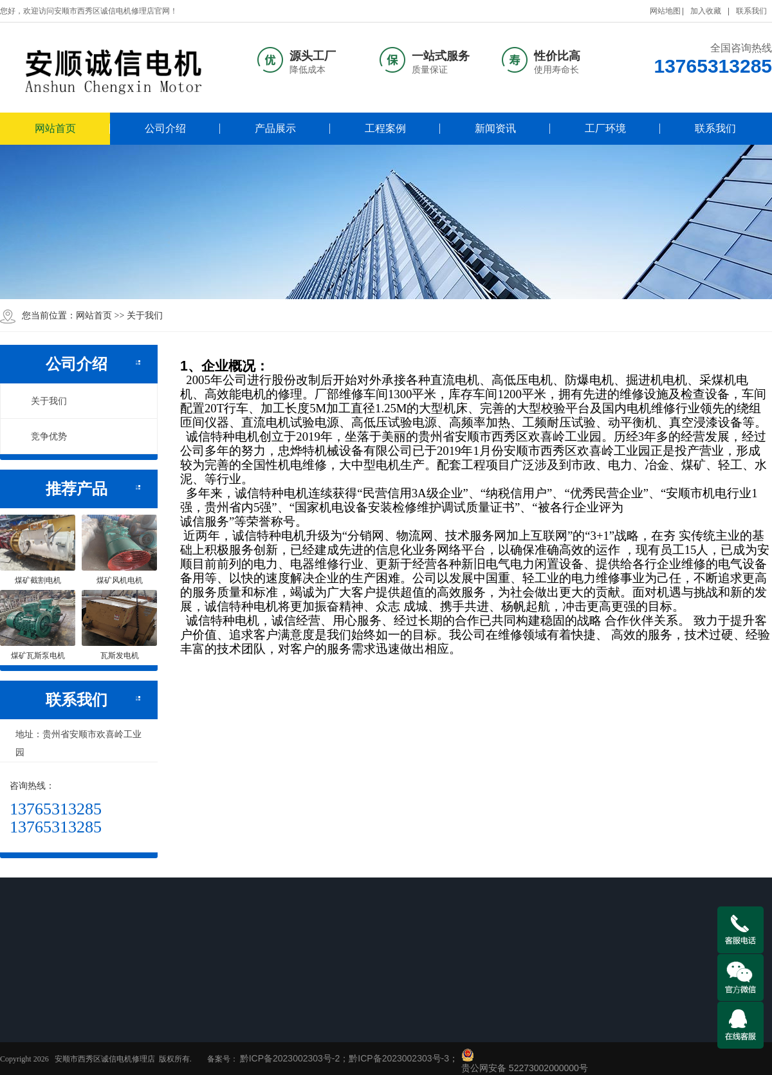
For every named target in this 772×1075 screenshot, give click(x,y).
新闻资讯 (495, 128)
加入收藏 (705, 10)
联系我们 (751, 10)
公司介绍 (165, 128)
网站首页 (55, 128)
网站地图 (665, 10)
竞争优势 (42, 436)
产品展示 (275, 128)
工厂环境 (605, 128)
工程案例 (385, 128)
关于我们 (42, 401)
